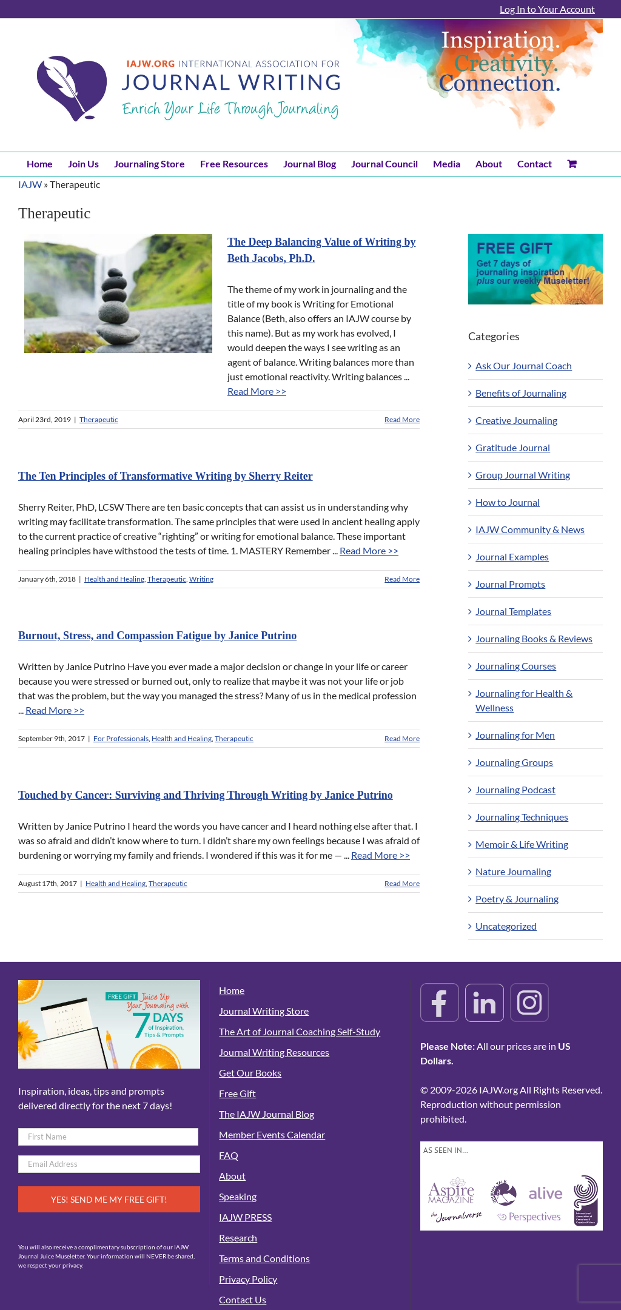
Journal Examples (512, 556)
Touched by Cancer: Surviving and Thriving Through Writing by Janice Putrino (205, 795)
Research (238, 1237)
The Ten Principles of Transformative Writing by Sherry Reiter (165, 476)
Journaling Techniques (521, 816)
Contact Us (242, 1299)
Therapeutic (98, 419)
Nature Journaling (513, 871)
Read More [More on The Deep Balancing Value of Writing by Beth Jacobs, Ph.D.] (402, 419)
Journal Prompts (510, 584)
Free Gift (237, 1093)
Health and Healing (114, 578)
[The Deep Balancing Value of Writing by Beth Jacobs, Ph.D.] (118, 293)
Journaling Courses (515, 665)
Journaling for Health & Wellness (523, 700)
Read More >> (256, 391)
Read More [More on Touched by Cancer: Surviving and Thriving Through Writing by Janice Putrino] (402, 883)
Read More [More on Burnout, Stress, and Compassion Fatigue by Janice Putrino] (402, 738)
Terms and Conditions (264, 1258)
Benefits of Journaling (520, 392)
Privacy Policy (248, 1279)
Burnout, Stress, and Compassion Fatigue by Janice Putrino (157, 636)
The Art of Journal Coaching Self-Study (299, 1031)
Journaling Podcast (515, 789)
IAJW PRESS (245, 1217)
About (232, 1175)
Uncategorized (506, 926)
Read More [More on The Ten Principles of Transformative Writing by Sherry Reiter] (402, 578)
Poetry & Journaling (517, 898)
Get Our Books (250, 1072)
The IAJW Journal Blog (266, 1114)
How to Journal (507, 502)
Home (231, 990)
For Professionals (121, 738)
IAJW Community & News (530, 529)
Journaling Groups (514, 762)
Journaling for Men (515, 735)
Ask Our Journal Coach (523, 365)
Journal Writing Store (264, 1010)
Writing (201, 578)
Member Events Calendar (272, 1134)
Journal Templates (513, 611)
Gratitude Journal (512, 447)
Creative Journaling (516, 420)
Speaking (238, 1196)
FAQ (228, 1155)
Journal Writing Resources (274, 1052)
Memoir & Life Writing (521, 844)
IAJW (30, 184)
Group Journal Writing (522, 474)
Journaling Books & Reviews (533, 638)
